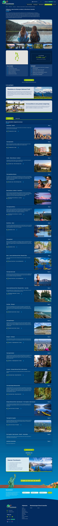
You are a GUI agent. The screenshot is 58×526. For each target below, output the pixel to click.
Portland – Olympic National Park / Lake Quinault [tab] (29, 369)
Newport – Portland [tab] (29, 336)
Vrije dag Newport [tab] (29, 320)
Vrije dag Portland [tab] (29, 353)
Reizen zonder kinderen (24, 515)
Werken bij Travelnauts (25, 512)
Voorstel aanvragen (29, 449)
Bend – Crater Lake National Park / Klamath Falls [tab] (29, 255)
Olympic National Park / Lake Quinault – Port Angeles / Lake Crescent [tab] (29, 401)
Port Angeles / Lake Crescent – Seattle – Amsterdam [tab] (29, 434)
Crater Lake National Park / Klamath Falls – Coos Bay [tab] (29, 288)
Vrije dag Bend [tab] (29, 239)
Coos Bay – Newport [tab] (29, 304)
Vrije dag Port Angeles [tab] (29, 418)
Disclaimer (23, 517)
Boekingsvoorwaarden (25, 518)
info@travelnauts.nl (11, 511)
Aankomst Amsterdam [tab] (29, 441)
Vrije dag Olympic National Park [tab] (29, 385)
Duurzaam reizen (24, 511)
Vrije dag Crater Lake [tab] (29, 271)
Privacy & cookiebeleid (25, 516)
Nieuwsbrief (23, 513)
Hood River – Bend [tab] (29, 223)
